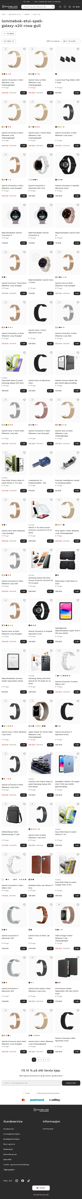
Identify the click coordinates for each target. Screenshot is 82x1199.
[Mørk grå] (58, 180)
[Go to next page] (48, 1060)
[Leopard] (10, 879)
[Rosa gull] (10, 74)
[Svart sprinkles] (18, 879)
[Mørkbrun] (31, 879)
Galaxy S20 (36, 14)
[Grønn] (62, 180)
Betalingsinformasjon (11, 1139)
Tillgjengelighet (9, 1170)
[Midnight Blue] (45, 726)
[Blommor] (4, 879)
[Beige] (60, 676)
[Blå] (60, 180)
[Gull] (35, 74)
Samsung (26, 14)
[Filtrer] (9, 41)
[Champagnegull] (2, 74)
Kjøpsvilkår (7, 1159)
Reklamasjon (8, 1149)
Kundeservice (8, 1129)
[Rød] (64, 676)
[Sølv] (8, 74)
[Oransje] (69, 676)
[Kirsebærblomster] (62, 982)
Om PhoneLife (48, 1129)
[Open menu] (76, 7)
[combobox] (71, 41)
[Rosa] (31, 180)
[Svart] (4, 74)
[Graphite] (43, 726)
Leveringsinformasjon (11, 1134)
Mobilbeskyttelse (15, 14)
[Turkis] (16, 879)
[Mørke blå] (35, 625)
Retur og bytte (9, 1144)
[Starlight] (41, 726)
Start (3, 14)
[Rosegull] (6, 74)
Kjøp (23, 93)
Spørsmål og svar (10, 1154)
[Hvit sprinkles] (12, 879)
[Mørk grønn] (31, 625)
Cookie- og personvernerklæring (16, 1164)
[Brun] (33, 180)
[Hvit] (58, 74)
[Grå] (37, 180)
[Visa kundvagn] (70, 7)
